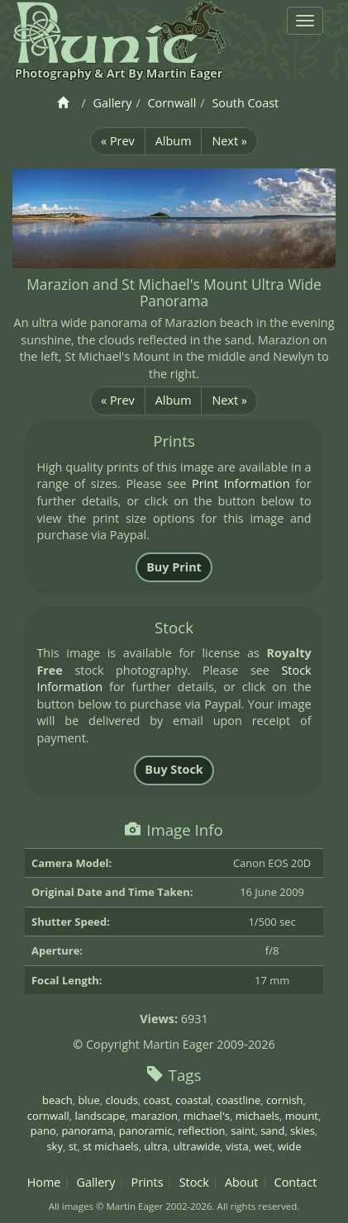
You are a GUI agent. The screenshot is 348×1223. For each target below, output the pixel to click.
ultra (155, 1146)
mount (301, 1115)
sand (272, 1130)
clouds (122, 1100)
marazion (154, 1115)
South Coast (245, 103)
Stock (194, 1182)
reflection (201, 1130)
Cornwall (172, 103)
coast (157, 1100)
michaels (257, 1115)
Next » (229, 141)
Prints (147, 1182)
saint (243, 1130)
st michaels (110, 1146)
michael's (207, 1115)
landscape (99, 1115)
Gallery (112, 103)
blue (88, 1100)
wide (290, 1146)
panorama (87, 1130)
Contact (295, 1182)
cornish (284, 1100)
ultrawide (196, 1146)
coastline (238, 1100)
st (73, 1146)
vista (237, 1146)
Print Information (241, 483)
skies (302, 1130)
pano (43, 1130)
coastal (192, 1100)
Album (173, 141)
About (242, 1182)
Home (44, 1182)
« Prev (118, 141)
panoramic (146, 1130)
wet (263, 1146)
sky (54, 1146)
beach (57, 1100)
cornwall (48, 1115)
